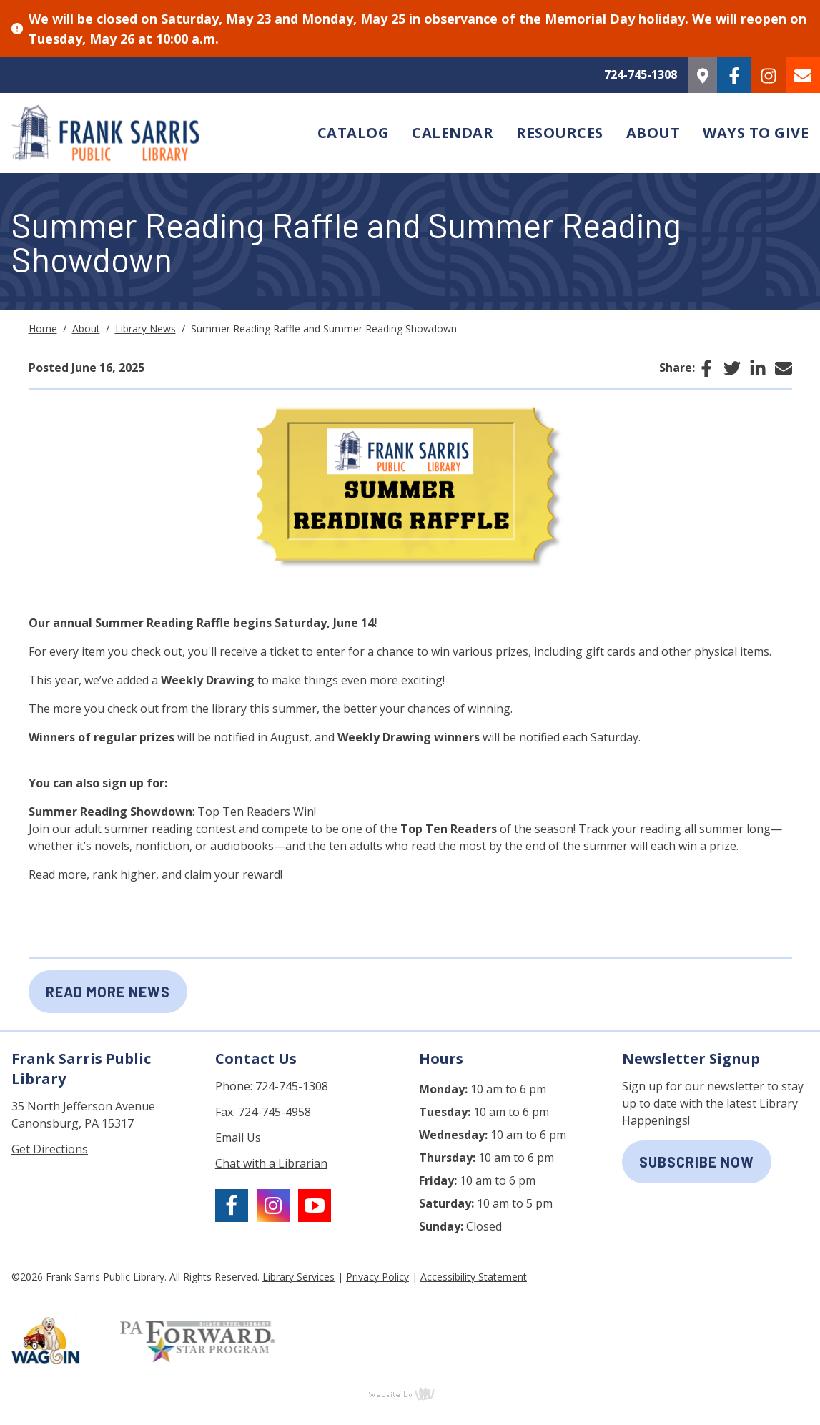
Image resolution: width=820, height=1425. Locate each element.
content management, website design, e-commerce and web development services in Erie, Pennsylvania (410, 1393)
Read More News (108, 991)
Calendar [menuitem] (452, 132)
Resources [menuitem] (559, 132)
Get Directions (49, 1149)
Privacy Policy (377, 1276)
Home (43, 328)
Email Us (238, 1137)
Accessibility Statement (473, 1276)
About (86, 328)
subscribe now (696, 1161)
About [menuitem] (653, 132)
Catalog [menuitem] (353, 132)
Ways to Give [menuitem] (756, 132)
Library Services (298, 1276)
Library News (145, 328)
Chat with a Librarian (271, 1163)
